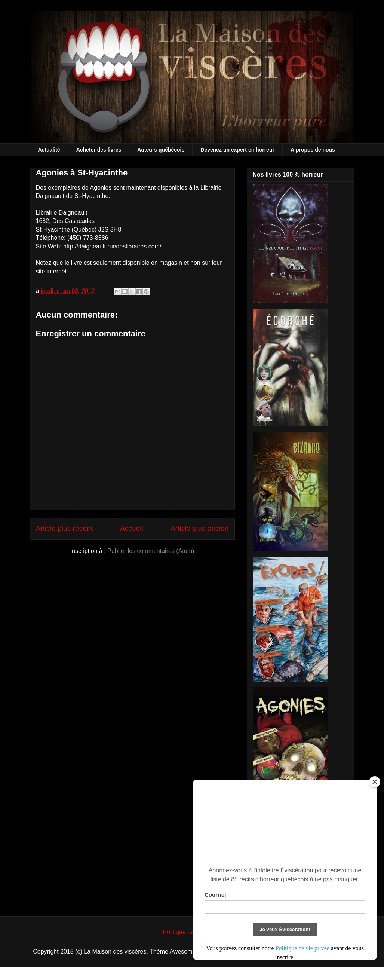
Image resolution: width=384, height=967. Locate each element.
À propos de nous (313, 150)
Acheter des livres (99, 150)
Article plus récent (64, 528)
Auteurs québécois (160, 150)
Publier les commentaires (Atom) (150, 551)
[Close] (374, 781)
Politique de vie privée (192, 932)
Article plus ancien (200, 528)
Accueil (131, 528)
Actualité (49, 150)
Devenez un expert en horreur (237, 150)
